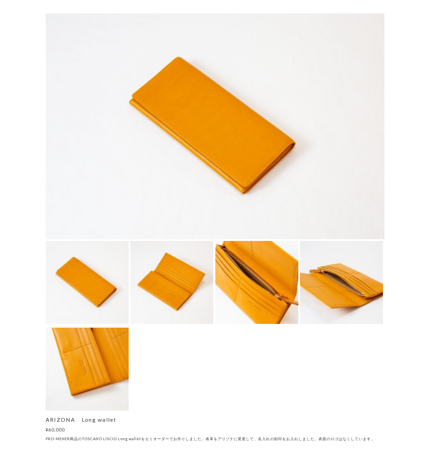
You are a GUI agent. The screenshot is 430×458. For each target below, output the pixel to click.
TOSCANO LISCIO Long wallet (111, 438)
